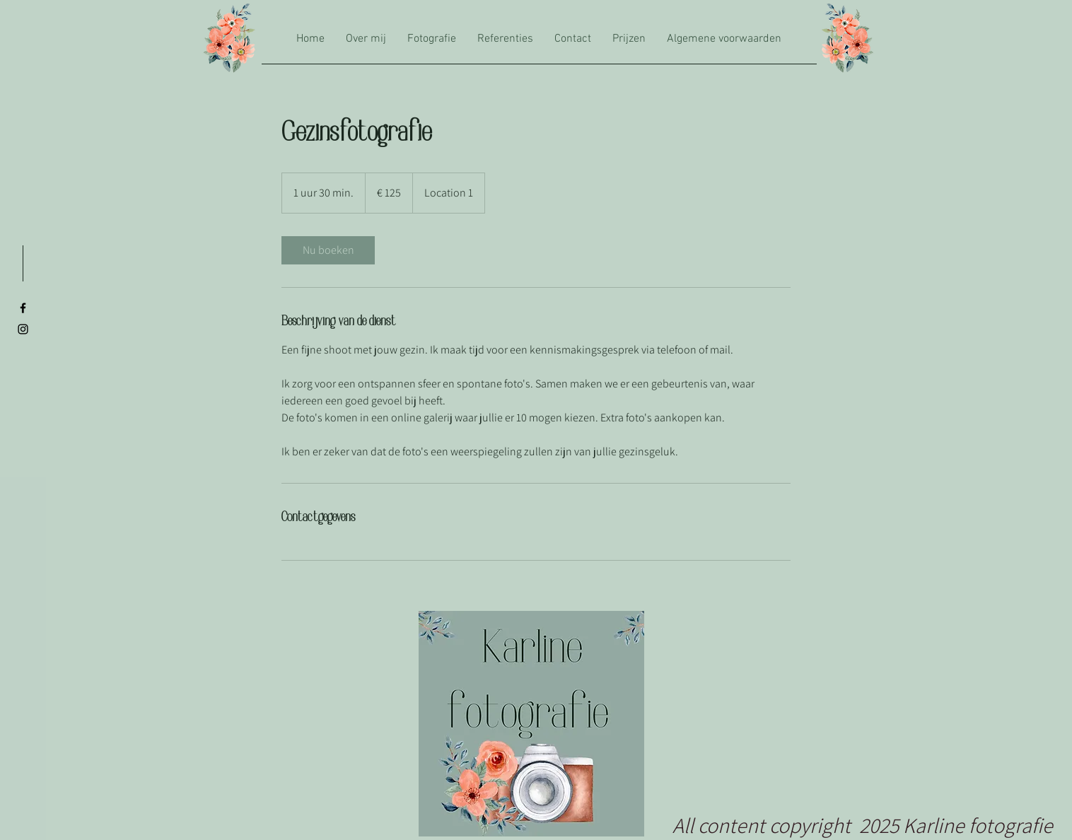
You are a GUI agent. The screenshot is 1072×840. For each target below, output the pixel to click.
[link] (328, 250)
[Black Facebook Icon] (23, 308)
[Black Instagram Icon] (23, 329)
